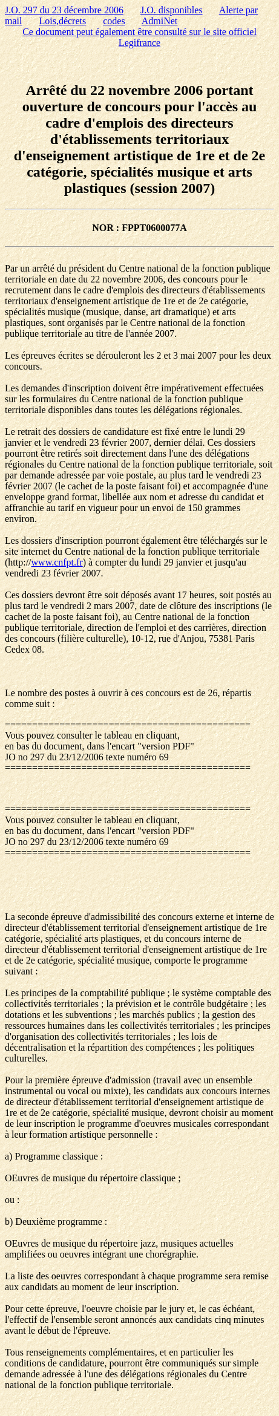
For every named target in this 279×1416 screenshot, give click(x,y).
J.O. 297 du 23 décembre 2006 (64, 10)
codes (114, 21)
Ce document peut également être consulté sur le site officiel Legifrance (139, 37)
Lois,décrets (62, 21)
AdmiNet (160, 21)
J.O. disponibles (171, 10)
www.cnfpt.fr (57, 562)
